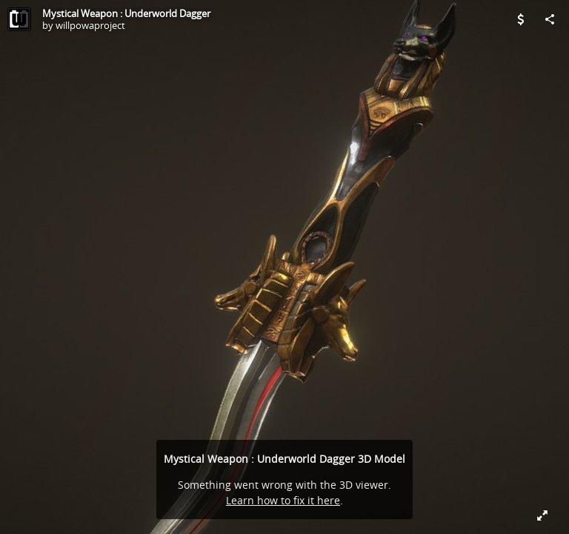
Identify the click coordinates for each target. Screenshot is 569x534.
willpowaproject (90, 25)
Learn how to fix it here (283, 500)
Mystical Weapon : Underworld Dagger (126, 13)
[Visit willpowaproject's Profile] (19, 19)
